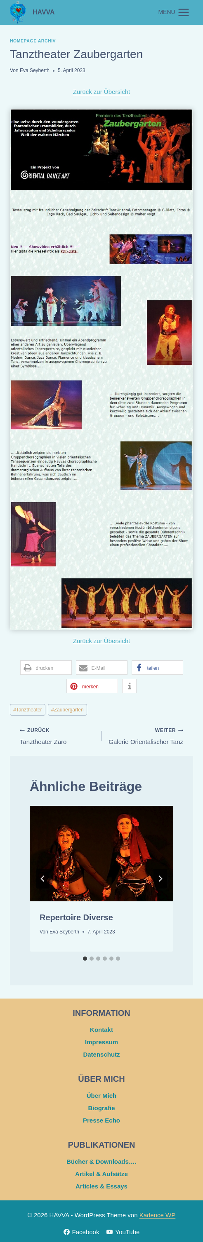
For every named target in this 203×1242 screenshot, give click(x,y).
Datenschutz (101, 1054)
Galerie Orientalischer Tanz (145, 735)
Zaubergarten (67, 710)
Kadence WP (157, 1215)
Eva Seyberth (35, 70)
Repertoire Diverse (76, 917)
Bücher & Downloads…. (101, 1161)
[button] (46, 667)
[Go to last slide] (43, 879)
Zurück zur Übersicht (101, 91)
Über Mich (102, 1095)
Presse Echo (101, 1120)
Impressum (101, 1042)
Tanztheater (27, 710)
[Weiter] (160, 879)
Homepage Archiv (33, 40)
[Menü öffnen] (174, 12)
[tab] (85, 959)
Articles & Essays (101, 1186)
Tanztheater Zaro (57, 735)
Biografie (101, 1107)
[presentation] (101, 853)
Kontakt (101, 1029)
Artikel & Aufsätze (101, 1173)
